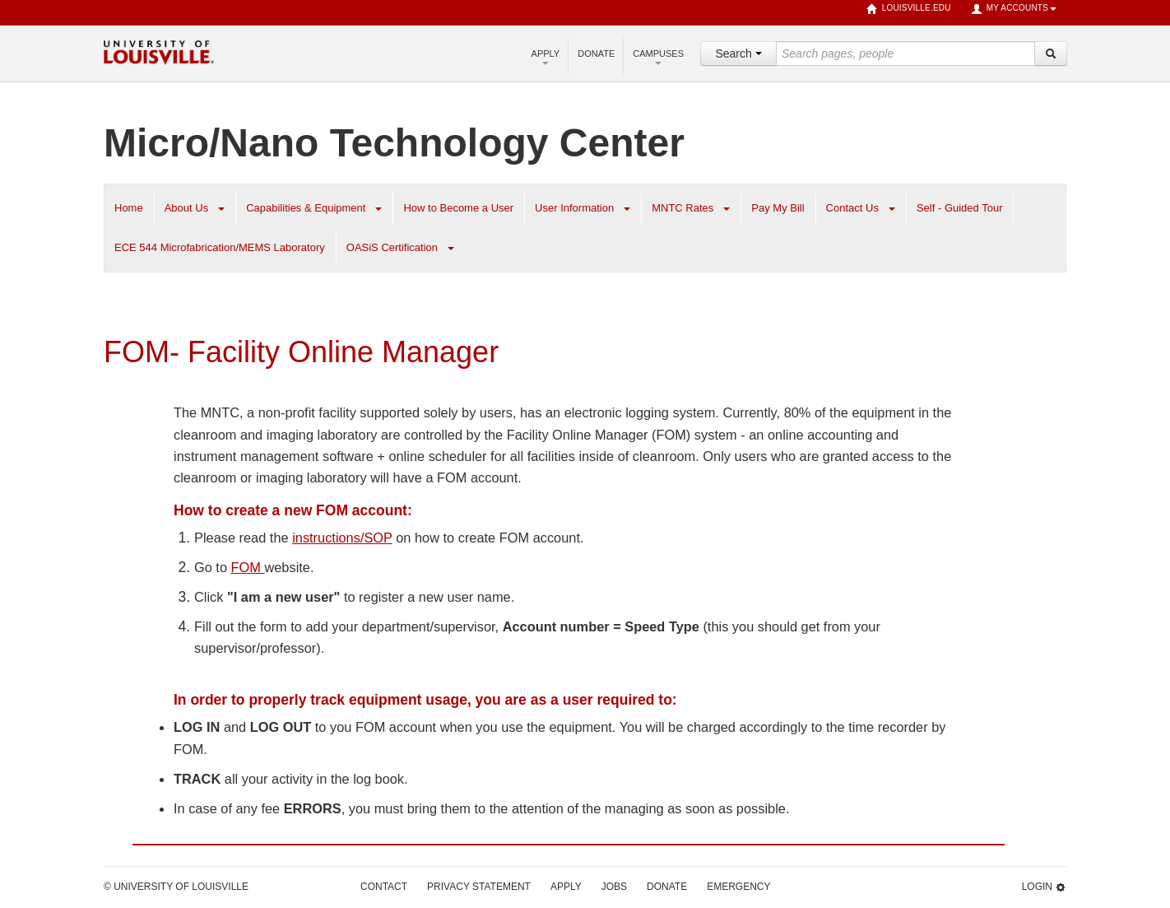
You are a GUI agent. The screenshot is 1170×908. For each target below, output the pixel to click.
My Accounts (1013, 9)
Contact (383, 886)
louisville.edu (908, 9)
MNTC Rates (682, 208)
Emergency (738, 886)
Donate (596, 53)
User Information (574, 208)
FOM (248, 567)
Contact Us (852, 208)
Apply (546, 57)
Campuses (658, 57)
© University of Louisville (176, 886)
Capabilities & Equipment (305, 208)
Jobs (614, 886)
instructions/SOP (342, 537)
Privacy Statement (479, 886)
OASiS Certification (392, 247)
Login (1044, 887)
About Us (186, 208)
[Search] (1050, 53)
